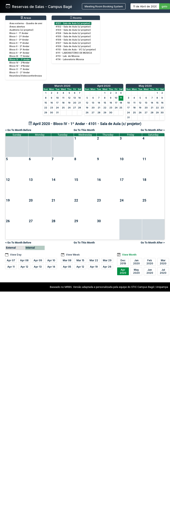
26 (69, 107)
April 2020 (104, 85)
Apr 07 (11, 260)
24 (57, 107)
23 (51, 107)
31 (57, 112)
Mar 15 (80, 260)
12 (69, 98)
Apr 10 (51, 260)
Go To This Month (84, 130)
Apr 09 (38, 260)
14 (79, 98)
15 (45, 102)
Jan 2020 (136, 262)
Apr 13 (38, 266)
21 (79, 102)
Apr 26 (107, 266)
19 (69, 102)
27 (74, 107)
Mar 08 (67, 260)
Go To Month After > (153, 130)
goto (164, 6)
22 (45, 107)
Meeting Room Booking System (104, 6)
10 (57, 98)
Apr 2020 (123, 271)
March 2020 (62, 85)
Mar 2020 (163, 262)
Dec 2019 (123, 262)
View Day (16, 254)
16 (51, 102)
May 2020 (145, 85)
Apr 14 (51, 266)
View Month (129, 254)
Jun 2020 (149, 271)
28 (79, 107)
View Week (73, 254)
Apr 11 (11, 266)
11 (63, 98)
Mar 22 (94, 260)
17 (57, 102)
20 (74, 102)
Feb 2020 (149, 262)
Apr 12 (24, 266)
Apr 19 (94, 266)
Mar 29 (107, 260)
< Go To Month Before (18, 130)
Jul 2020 (163, 271)
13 (74, 98)
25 (63, 107)
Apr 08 (24, 260)
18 (63, 102)
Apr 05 (67, 266)
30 (51, 112)
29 (45, 112)
